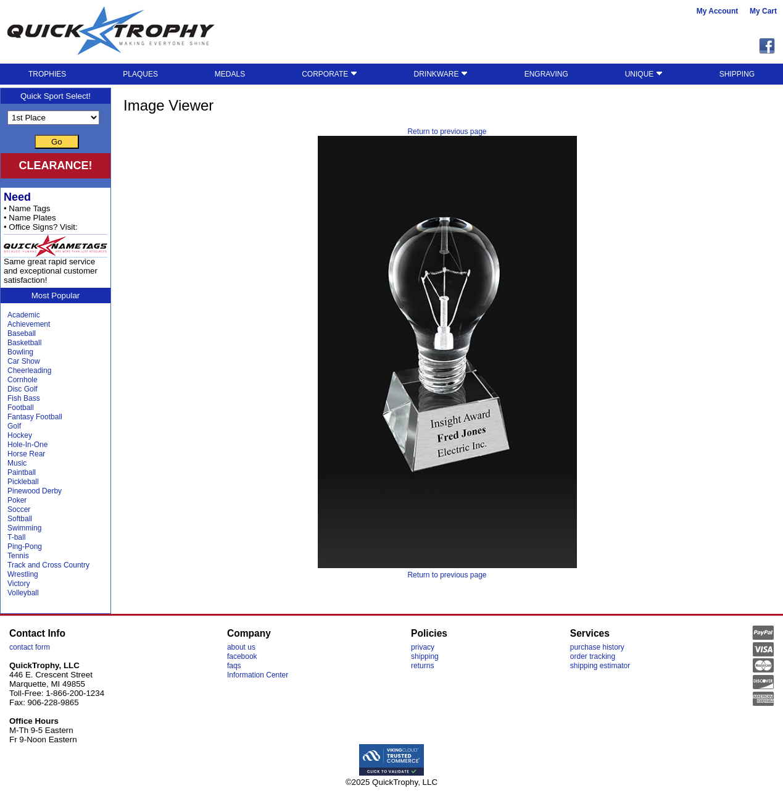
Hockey (19, 435)
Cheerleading (29, 370)
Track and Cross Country (48, 565)
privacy (422, 647)
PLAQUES (140, 74)
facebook (242, 656)
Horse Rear (26, 454)
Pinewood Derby (34, 491)
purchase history (597, 647)
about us (241, 647)
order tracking (592, 656)
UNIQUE (644, 74)
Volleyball (23, 593)
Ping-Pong (24, 546)
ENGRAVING (546, 74)
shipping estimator (600, 665)
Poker (17, 500)
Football (20, 407)
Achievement (28, 324)
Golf (14, 426)
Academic (23, 315)
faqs (234, 665)
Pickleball (23, 481)
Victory (18, 583)
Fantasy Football (34, 417)
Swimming (24, 528)
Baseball (21, 333)
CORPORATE (329, 74)
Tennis (18, 555)
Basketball (24, 342)
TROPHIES (47, 74)
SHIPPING (737, 74)
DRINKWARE (441, 74)
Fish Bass (23, 398)
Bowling (20, 352)
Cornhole (22, 379)
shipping (425, 656)
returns (422, 665)
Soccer (18, 509)
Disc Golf (22, 389)
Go (56, 141)
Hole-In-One (27, 444)
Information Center (257, 675)
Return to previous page (446, 131)
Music (17, 463)
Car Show (23, 361)
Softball (19, 518)
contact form (29, 647)
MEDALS (230, 74)
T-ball (16, 537)
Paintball (21, 472)
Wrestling (22, 574)
